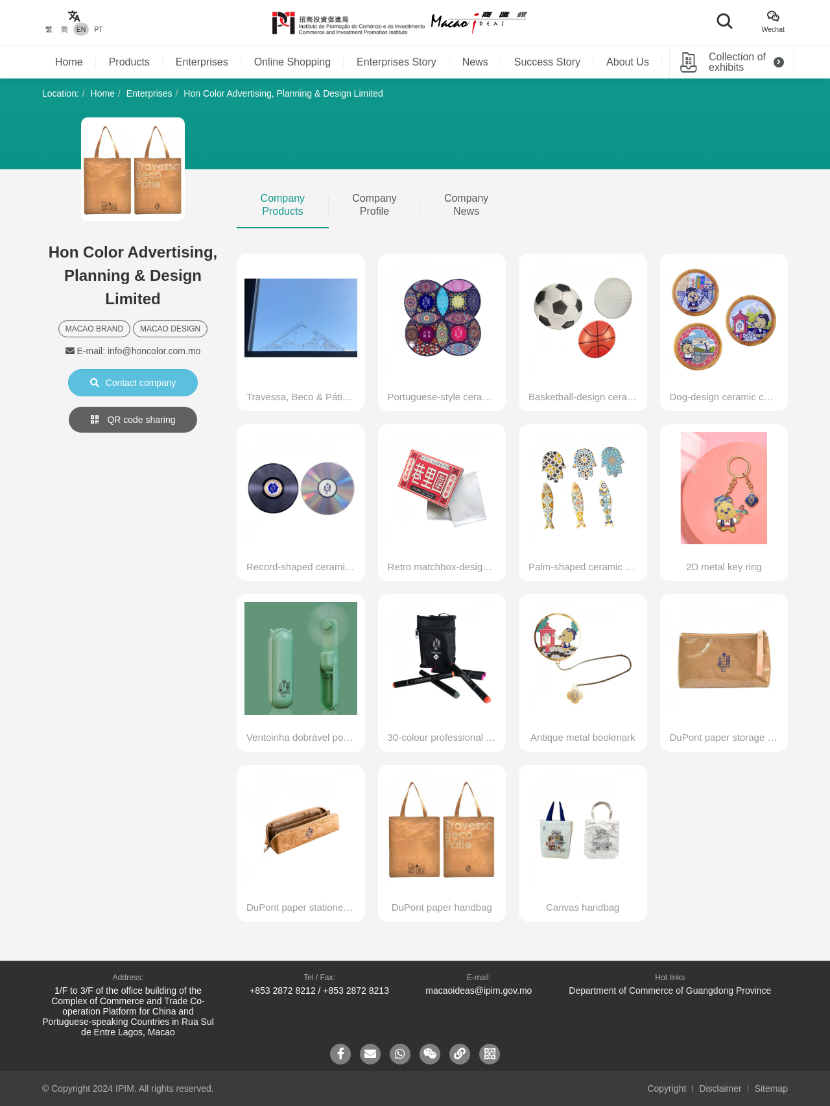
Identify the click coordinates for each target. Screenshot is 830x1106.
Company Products (283, 205)
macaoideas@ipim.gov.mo (478, 990)
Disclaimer (720, 1088)
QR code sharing (133, 420)
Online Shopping (292, 61)
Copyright (666, 1088)
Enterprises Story (396, 61)
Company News (466, 205)
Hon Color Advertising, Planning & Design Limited (283, 93)
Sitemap (771, 1088)
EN (81, 29)
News (475, 61)
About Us (627, 61)
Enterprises (202, 61)
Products (129, 61)
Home (69, 61)
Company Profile (374, 205)
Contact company (133, 383)
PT (98, 29)
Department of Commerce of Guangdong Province (670, 990)
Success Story (547, 61)
